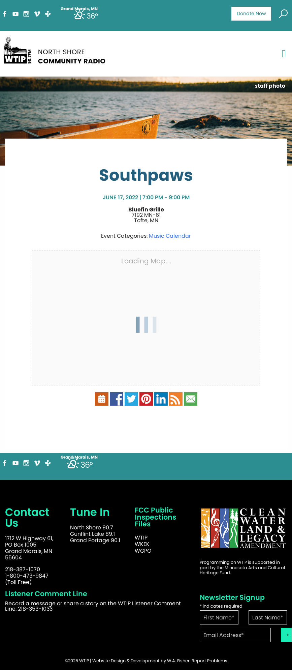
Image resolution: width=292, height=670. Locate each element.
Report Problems (209, 661)
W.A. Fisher (178, 661)
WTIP (141, 538)
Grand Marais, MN (79, 457)
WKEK (142, 544)
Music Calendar (170, 236)
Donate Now (251, 13)
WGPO (143, 551)
